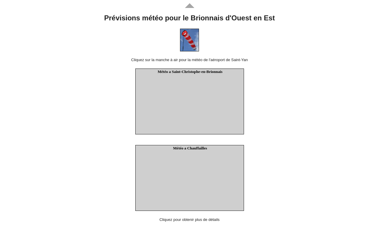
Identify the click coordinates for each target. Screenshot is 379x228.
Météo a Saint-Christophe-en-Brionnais (190, 71)
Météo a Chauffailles (190, 148)
